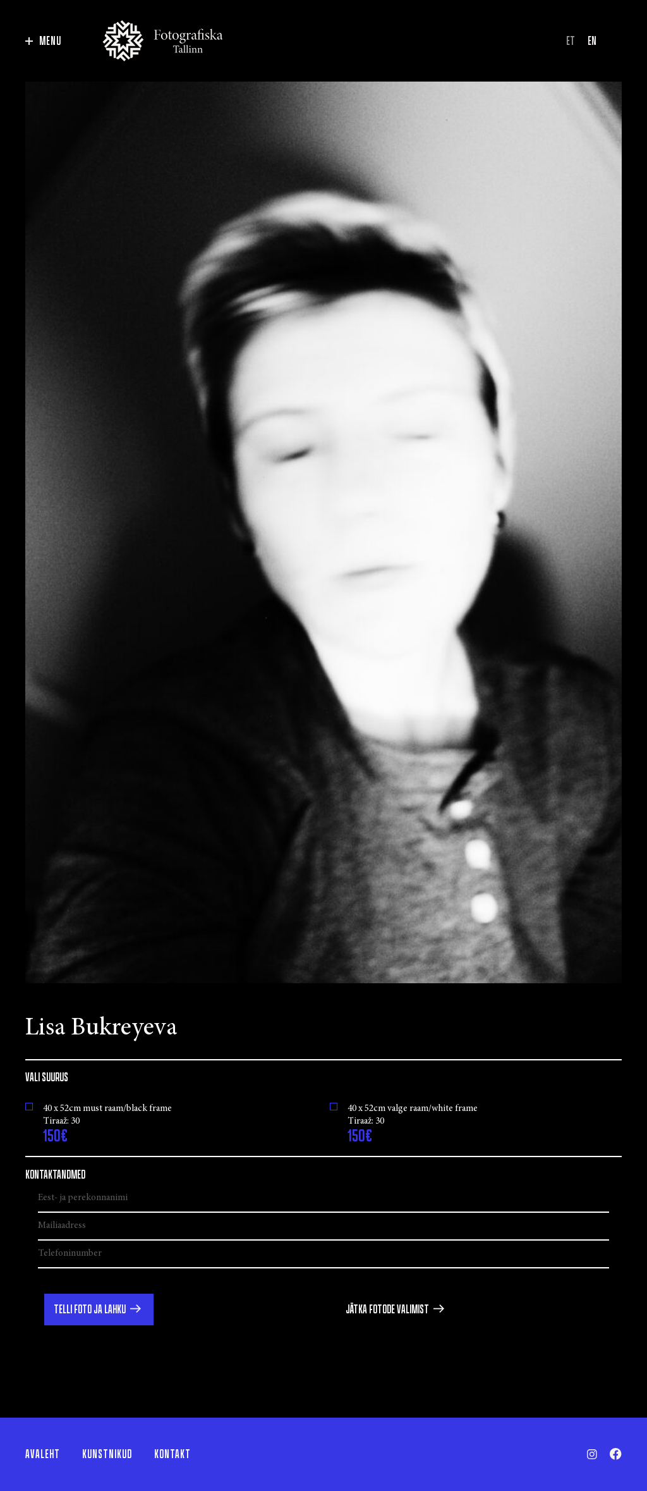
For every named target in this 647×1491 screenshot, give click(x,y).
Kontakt (172, 1454)
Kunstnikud (107, 1454)
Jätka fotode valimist (387, 1309)
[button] (99, 1309)
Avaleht (42, 1454)
